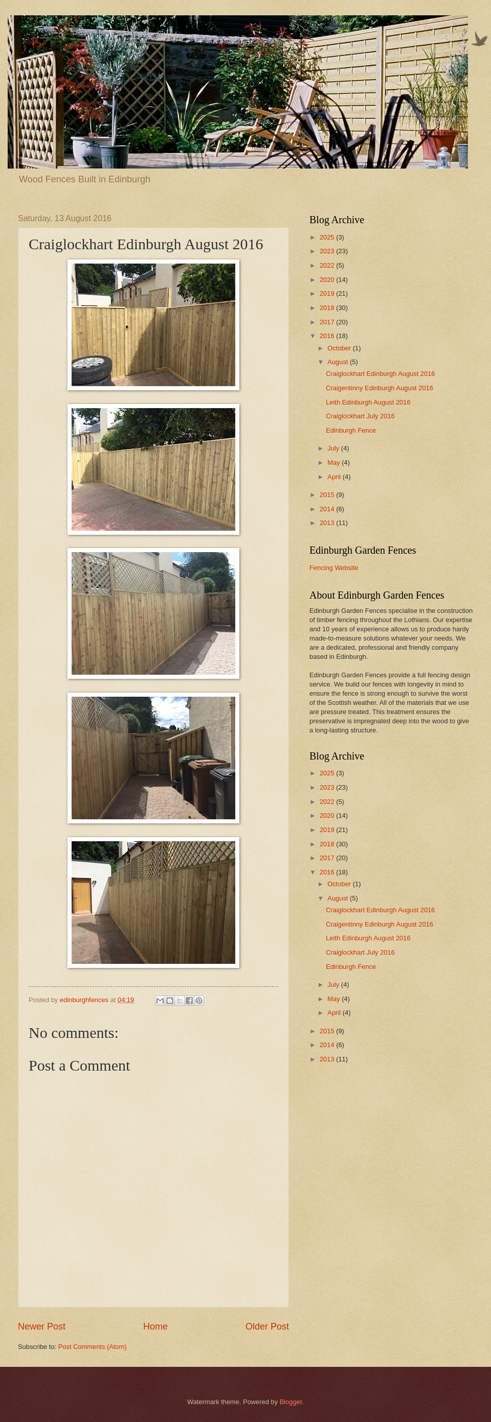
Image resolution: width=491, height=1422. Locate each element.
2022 (328, 265)
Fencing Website (334, 568)
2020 (328, 279)
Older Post (267, 1326)
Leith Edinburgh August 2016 (368, 402)
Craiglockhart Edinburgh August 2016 (380, 373)
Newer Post (41, 1326)
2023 (328, 251)
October (339, 348)
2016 (328, 336)
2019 (328, 293)
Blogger (291, 1402)
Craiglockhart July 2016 (360, 416)
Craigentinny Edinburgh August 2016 (379, 388)
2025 (328, 237)
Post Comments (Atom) (92, 1346)
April (334, 477)
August (338, 362)
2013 (328, 523)
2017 (328, 322)
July (334, 448)
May (334, 462)
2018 (328, 308)
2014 (328, 509)
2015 (328, 495)
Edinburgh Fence (351, 430)
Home (155, 1326)
